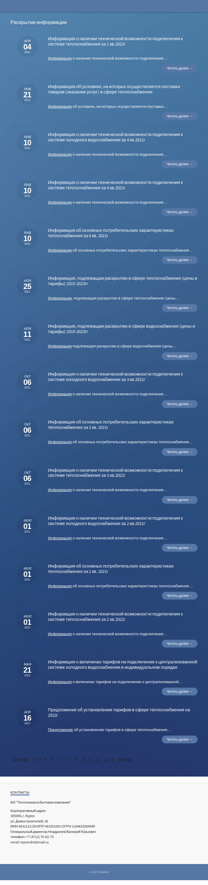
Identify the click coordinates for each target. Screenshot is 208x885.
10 (83, 759)
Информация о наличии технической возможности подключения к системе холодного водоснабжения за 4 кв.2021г (115, 137)
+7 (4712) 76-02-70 (40, 836)
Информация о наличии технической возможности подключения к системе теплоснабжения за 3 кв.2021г (115, 472)
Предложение (60, 729)
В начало (21, 759)
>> (113, 759)
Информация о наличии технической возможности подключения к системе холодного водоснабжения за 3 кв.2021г (115, 376)
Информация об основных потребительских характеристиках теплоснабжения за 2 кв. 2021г (111, 568)
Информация (60, 58)
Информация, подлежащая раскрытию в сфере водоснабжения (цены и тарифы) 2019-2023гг (121, 328)
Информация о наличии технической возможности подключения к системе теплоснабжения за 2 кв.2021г (115, 616)
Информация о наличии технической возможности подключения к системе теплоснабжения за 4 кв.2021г (115, 184)
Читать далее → (180, 68)
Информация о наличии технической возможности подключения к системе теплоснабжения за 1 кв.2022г (115, 41)
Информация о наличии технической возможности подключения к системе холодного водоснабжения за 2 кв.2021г (115, 520)
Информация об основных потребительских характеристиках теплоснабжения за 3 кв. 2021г (111, 424)
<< (34, 759)
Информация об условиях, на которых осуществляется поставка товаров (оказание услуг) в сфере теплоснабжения (114, 89)
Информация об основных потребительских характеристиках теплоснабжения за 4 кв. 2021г (111, 232)
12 (98, 759)
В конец (125, 759)
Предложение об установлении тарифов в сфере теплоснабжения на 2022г (119, 712)
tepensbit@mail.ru (34, 842)
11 (90, 759)
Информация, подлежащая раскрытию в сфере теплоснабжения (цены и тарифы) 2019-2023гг (122, 280)
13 (106, 759)
